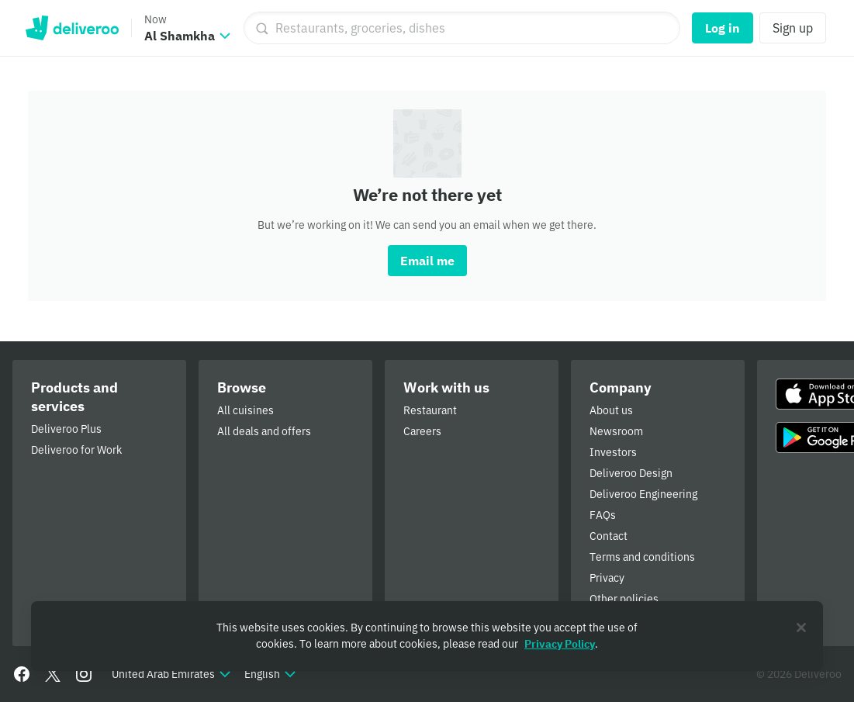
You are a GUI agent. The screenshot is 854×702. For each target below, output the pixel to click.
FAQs (603, 515)
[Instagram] (83, 674)
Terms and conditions (642, 557)
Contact (609, 536)
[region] (427, 636)
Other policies (624, 599)
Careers (422, 431)
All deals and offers (264, 431)
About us (611, 410)
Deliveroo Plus (66, 429)
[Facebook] (21, 674)
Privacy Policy (559, 644)
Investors (613, 452)
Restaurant (430, 410)
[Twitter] (52, 674)
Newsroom (616, 431)
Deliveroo (72, 28)
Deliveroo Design (631, 473)
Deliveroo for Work (76, 450)
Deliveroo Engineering (643, 494)
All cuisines (245, 410)
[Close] (801, 627)
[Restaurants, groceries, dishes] (461, 27)
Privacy (607, 578)
